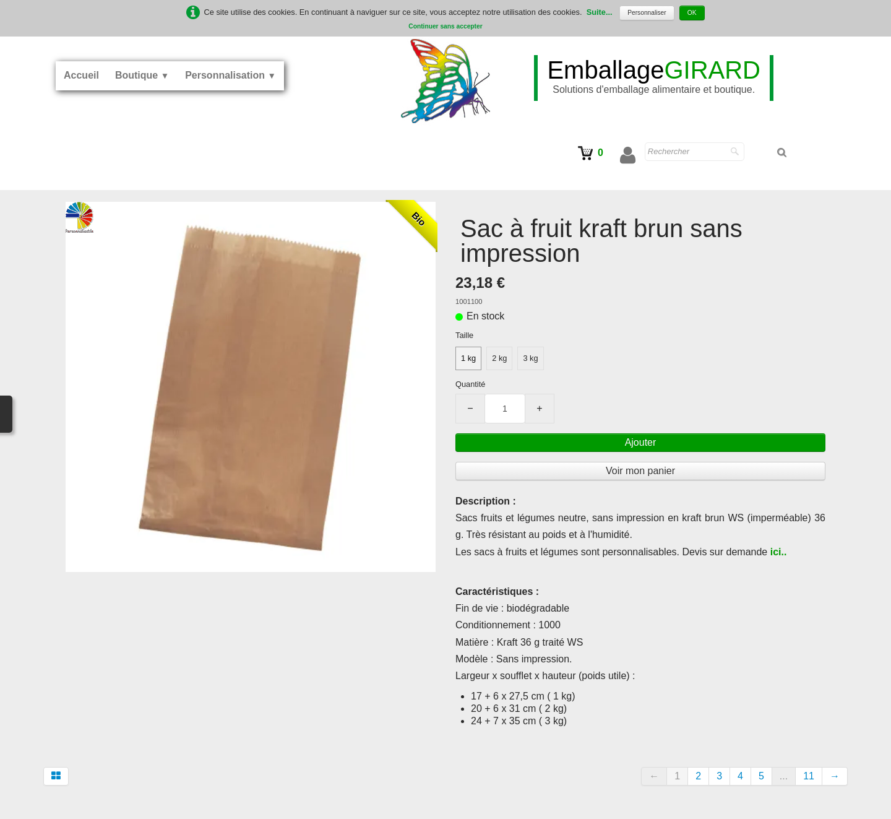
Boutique (142, 75)
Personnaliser (646, 12)
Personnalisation (230, 75)
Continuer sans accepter (445, 26)
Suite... (600, 12)
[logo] (653, 78)
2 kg (499, 358)
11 (808, 776)
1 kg (468, 358)
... (784, 776)
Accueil (81, 75)
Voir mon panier (640, 471)
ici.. (778, 552)
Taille (464, 335)
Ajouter (640, 442)
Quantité (470, 384)
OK (692, 12)
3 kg (530, 358)
